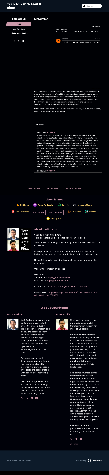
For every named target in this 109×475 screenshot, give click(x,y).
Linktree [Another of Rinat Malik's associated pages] (75, 448)
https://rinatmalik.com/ (58, 285)
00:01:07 (51, 171)
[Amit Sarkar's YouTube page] (30, 402)
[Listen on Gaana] (38, 214)
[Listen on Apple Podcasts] (42, 207)
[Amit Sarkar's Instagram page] (25, 402)
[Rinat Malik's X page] (71, 443)
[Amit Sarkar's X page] (22, 402)
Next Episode (34, 188)
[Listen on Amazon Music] (84, 207)
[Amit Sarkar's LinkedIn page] (27, 402)
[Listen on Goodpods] (53, 222)
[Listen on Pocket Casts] (18, 214)
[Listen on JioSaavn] (55, 214)
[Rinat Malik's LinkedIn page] (74, 443)
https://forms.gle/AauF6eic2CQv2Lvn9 (68, 291)
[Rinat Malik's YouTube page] (77, 443)
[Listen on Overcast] (74, 215)
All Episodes (52, 188)
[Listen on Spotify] (63, 207)
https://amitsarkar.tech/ (60, 282)
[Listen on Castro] (92, 215)
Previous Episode (73, 188)
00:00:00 (51, 132)
